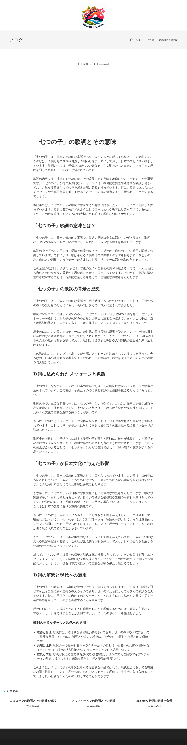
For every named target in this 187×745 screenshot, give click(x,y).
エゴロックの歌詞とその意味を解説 (32, 700)
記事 (85, 64)
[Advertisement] (93, 103)
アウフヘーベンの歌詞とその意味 (93, 700)
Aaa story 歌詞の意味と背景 (154, 700)
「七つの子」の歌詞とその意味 (161, 40)
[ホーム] (131, 40)
